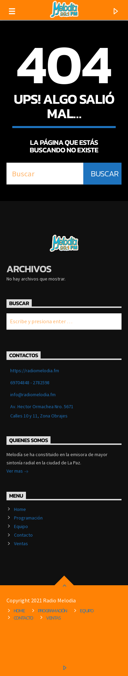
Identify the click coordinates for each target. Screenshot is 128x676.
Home (20, 509)
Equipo (21, 526)
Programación (28, 518)
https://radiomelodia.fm (34, 370)
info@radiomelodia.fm (33, 394)
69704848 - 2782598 (29, 382)
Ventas (21, 543)
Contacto (23, 535)
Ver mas (17, 471)
